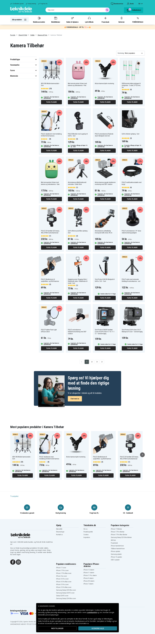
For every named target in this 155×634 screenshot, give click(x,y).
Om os (86, 529)
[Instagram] (18, 562)
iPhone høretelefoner (117, 546)
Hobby (32, 35)
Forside (12, 35)
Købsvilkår (59, 529)
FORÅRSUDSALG (137, 19)
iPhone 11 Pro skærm (90, 575)
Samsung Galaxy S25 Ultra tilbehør (121, 537)
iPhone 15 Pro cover (62, 584)
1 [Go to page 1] (86, 362)
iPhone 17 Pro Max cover (63, 573)
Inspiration (87, 537)
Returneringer (60, 532)
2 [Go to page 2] (91, 362)
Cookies (86, 534)
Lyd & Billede (89, 19)
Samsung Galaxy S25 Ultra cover (66, 590)
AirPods (113, 540)
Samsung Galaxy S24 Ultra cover (66, 598)
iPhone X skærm (89, 578)
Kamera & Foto (42, 35)
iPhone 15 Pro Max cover (63, 587)
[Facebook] (12, 562)
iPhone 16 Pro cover (62, 579)
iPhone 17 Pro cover (62, 570)
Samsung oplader (116, 554)
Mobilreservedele (39, 19)
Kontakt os (59, 534)
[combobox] (78, 10)
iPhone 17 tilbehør (116, 529)
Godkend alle (97, 628)
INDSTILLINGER (57, 628)
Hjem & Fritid (22, 35)
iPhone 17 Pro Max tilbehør (119, 534)
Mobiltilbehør (55, 19)
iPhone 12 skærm (89, 570)
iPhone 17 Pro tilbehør (117, 532)
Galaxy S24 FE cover (62, 596)
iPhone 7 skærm (88, 584)
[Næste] (142, 454)
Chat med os (75, 399)
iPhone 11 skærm (89, 572)
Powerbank (105, 19)
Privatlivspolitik (88, 532)
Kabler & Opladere (72, 19)
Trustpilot (14, 496)
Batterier (122, 19)
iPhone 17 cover (61, 568)
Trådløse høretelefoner (118, 548)
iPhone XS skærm (89, 581)
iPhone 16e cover (61, 576)
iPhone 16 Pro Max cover (63, 582)
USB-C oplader (115, 560)
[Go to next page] (102, 362)
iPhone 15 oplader (116, 557)
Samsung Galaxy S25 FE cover (65, 593)
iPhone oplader (115, 551)
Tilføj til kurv (51, 102)
